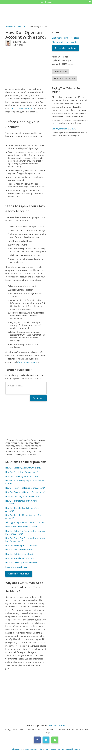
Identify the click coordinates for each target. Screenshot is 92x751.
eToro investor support (22, 108)
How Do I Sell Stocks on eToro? (19, 554)
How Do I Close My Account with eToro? (23, 467)
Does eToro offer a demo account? (21, 526)
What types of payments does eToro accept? (25, 522)
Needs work (59, 725)
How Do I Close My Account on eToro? (22, 496)
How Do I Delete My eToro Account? (21, 472)
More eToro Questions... (16, 567)
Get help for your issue (18, 573)
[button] (89, 2)
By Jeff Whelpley (20, 42)
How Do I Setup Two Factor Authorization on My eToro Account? (25, 532)
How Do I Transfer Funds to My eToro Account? (22, 509)
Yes (50, 725)
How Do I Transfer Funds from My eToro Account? (23, 502)
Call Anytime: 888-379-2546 (64, 128)
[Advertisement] (25, 67)
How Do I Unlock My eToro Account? (21, 476)
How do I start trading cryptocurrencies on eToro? (24, 482)
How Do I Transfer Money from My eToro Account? (23, 516)
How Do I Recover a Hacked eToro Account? (25, 488)
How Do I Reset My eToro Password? (21, 545)
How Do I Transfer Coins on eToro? (21, 558)
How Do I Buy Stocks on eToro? (19, 549)
